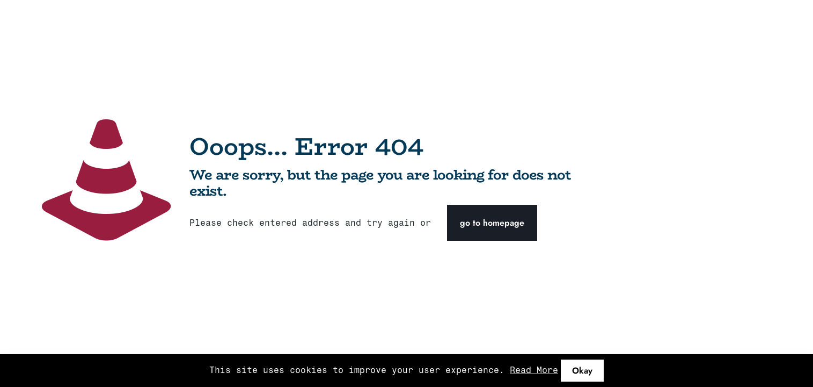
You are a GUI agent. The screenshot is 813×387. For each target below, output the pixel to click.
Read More (534, 370)
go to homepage (492, 223)
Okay (582, 370)
